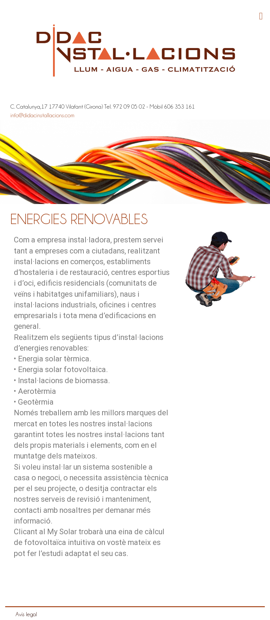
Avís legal (26, 614)
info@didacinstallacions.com (42, 115)
